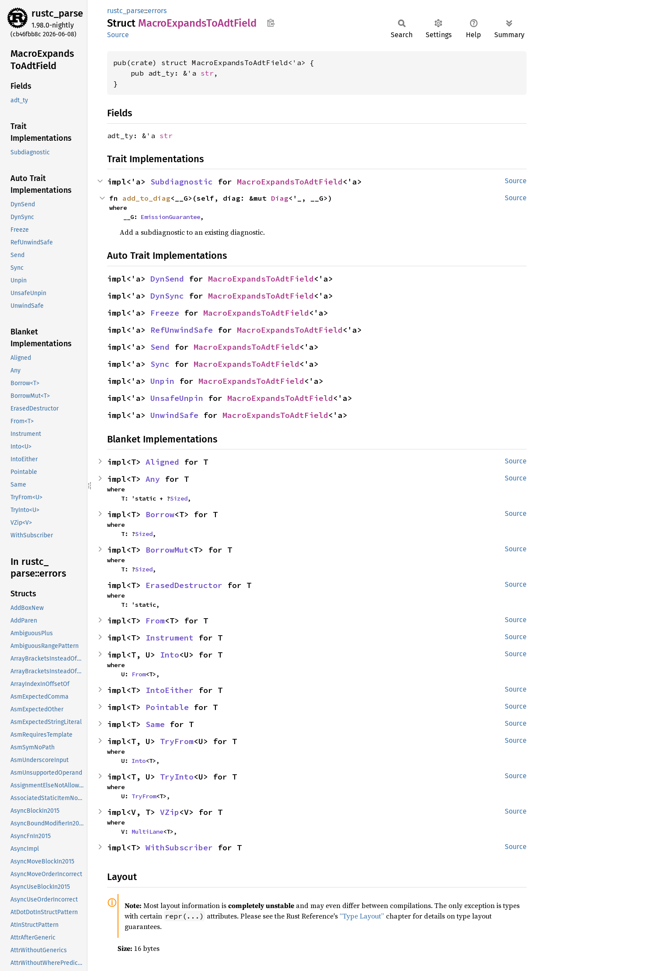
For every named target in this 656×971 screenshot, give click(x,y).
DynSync (167, 296)
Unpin (162, 381)
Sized (178, 498)
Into (169, 655)
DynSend (167, 279)
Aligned (162, 462)
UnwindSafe (174, 415)
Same (155, 724)
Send (160, 347)
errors (157, 11)
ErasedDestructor (184, 585)
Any (153, 479)
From (155, 621)
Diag (279, 198)
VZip (169, 812)
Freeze (164, 313)
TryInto (177, 777)
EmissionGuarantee (170, 217)
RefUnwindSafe (181, 330)
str (207, 73)
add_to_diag (146, 198)
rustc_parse (57, 13)
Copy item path (271, 22)
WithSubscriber (179, 847)
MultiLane (147, 831)
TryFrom (177, 741)
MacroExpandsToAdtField (290, 182)
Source (118, 35)
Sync (160, 364)
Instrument (170, 638)
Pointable (167, 707)
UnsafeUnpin (176, 398)
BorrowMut (167, 550)
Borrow (160, 514)
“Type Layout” (362, 916)
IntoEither (170, 690)
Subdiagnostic (181, 182)
